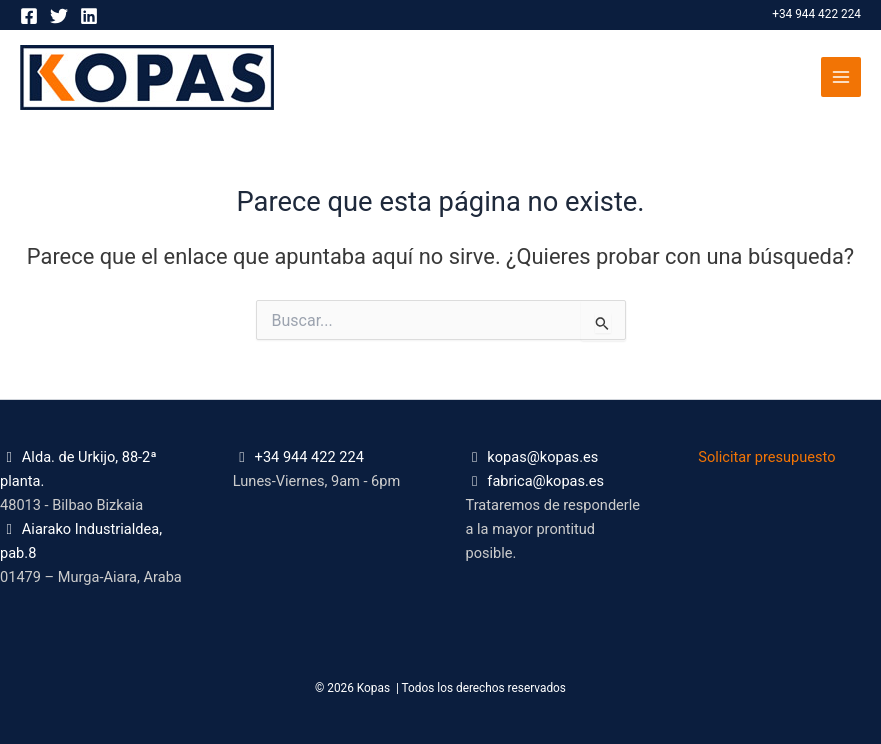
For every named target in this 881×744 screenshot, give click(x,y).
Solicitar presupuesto (766, 457)
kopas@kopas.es (542, 457)
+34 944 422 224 (816, 14)
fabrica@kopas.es (545, 481)
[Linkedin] (89, 16)
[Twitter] (59, 16)
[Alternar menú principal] (841, 77)
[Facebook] (29, 16)
